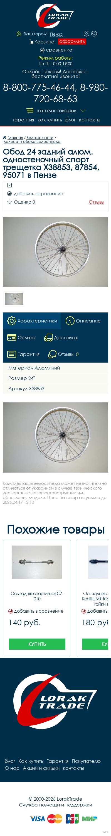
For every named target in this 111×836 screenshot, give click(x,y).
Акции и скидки (41, 768)
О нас (12, 768)
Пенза (56, 34)
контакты (89, 120)
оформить (72, 41)
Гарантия (23, 120)
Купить (37, 644)
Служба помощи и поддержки (55, 805)
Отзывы (96, 202)
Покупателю (86, 761)
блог (70, 120)
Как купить (50, 120)
